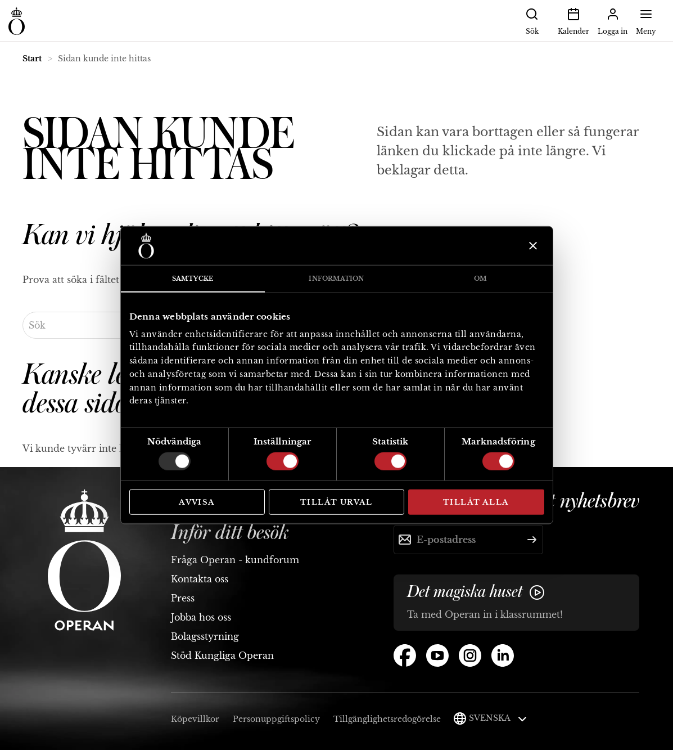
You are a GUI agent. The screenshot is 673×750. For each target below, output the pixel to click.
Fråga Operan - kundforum (235, 559)
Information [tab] (336, 278)
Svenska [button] (498, 718)
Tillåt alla (476, 502)
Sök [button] (532, 20)
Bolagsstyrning (205, 636)
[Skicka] (532, 539)
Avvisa (197, 502)
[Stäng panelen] (531, 245)
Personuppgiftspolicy (276, 719)
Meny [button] (646, 20)
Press (183, 598)
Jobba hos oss (201, 617)
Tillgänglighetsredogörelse (387, 719)
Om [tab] (480, 278)
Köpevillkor (195, 719)
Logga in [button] (612, 20)
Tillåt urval (336, 502)
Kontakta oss (199, 579)
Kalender (573, 20)
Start (32, 58)
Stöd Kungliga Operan (222, 655)
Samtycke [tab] (192, 278)
